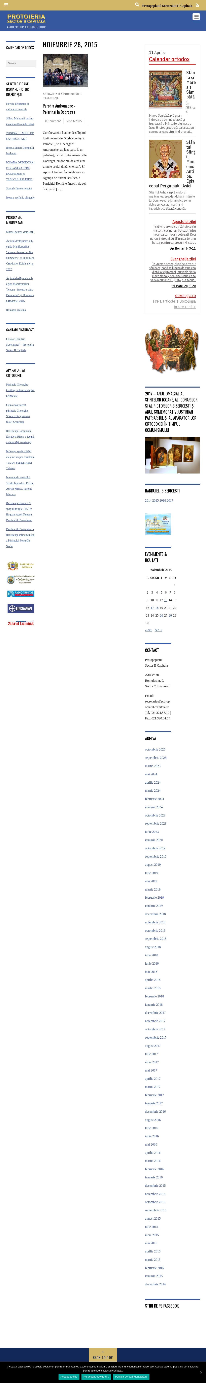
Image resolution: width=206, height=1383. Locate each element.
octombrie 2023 (155, 815)
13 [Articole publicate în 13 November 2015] (165, 600)
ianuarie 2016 (154, 1177)
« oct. (148, 630)
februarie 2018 (154, 996)
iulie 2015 (151, 1226)
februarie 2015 (154, 1268)
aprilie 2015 (153, 1251)
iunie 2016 (152, 1136)
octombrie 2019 (155, 848)
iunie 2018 (152, 963)
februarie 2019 (154, 897)
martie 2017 (153, 1086)
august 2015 (153, 1218)
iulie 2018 (151, 955)
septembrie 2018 (155, 938)
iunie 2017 (152, 1062)
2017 (170, 500)
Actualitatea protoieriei (61, 94)
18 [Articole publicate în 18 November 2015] (157, 607)
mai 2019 (151, 881)
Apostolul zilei (184, 221)
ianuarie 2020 (154, 840)
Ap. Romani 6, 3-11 (183, 248)
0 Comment (53, 121)
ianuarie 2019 (154, 905)
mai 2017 (151, 1070)
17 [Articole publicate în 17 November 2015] (152, 607)
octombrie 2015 (155, 1202)
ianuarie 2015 (154, 1276)
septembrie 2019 (155, 856)
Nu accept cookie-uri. (96, 1376)
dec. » (158, 630)
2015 (155, 500)
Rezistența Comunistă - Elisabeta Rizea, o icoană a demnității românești (20, 437)
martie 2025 (153, 766)
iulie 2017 (151, 1054)
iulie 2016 (151, 1128)
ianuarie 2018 (154, 1004)
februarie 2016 (154, 1169)
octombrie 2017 (155, 1029)
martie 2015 (153, 1259)
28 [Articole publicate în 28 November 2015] (170, 615)
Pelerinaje (51, 98)
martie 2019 (153, 889)
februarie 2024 (154, 799)
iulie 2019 (151, 873)
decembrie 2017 (155, 1012)
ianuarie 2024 (154, 807)
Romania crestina (16, 310)
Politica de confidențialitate (131, 1376)
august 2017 (153, 1045)
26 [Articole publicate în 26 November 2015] (161, 615)
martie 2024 (153, 790)
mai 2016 (151, 1144)
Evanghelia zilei (183, 259)
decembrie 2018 (155, 914)
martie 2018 (153, 988)
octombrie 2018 (155, 930)
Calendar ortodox (169, 59)
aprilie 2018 (153, 980)
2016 (163, 500)
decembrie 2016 (155, 1111)
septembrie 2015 (155, 1210)
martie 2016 (153, 1160)
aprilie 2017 (153, 1078)
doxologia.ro (185, 295)
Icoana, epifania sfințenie (20, 197)
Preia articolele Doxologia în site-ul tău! (174, 303)
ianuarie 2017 (154, 1103)
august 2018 (153, 947)
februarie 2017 (154, 1095)
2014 (148, 500)
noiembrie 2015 (155, 1194)
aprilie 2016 (153, 1152)
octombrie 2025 (155, 749)
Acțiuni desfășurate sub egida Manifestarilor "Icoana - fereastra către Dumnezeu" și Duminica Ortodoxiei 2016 (20, 289)
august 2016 (153, 1120)
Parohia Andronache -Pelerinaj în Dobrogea (59, 108)
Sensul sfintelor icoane (19, 188)
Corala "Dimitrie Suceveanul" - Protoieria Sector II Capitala (20, 345)
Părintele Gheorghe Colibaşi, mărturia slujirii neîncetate (20, 390)
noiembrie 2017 (155, 1021)
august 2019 (153, 864)
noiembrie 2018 (155, 922)
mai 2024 (151, 774)
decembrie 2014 (155, 1284)
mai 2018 (151, 971)
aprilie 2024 (153, 782)
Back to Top (103, 1357)
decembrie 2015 (155, 1185)
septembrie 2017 (155, 1037)
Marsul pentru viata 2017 (20, 231)
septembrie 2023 (155, 823)
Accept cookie (69, 1376)
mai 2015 (151, 1243)
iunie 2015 (152, 1235)
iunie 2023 (152, 831)
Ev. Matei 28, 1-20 (184, 286)
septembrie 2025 (155, 757)
